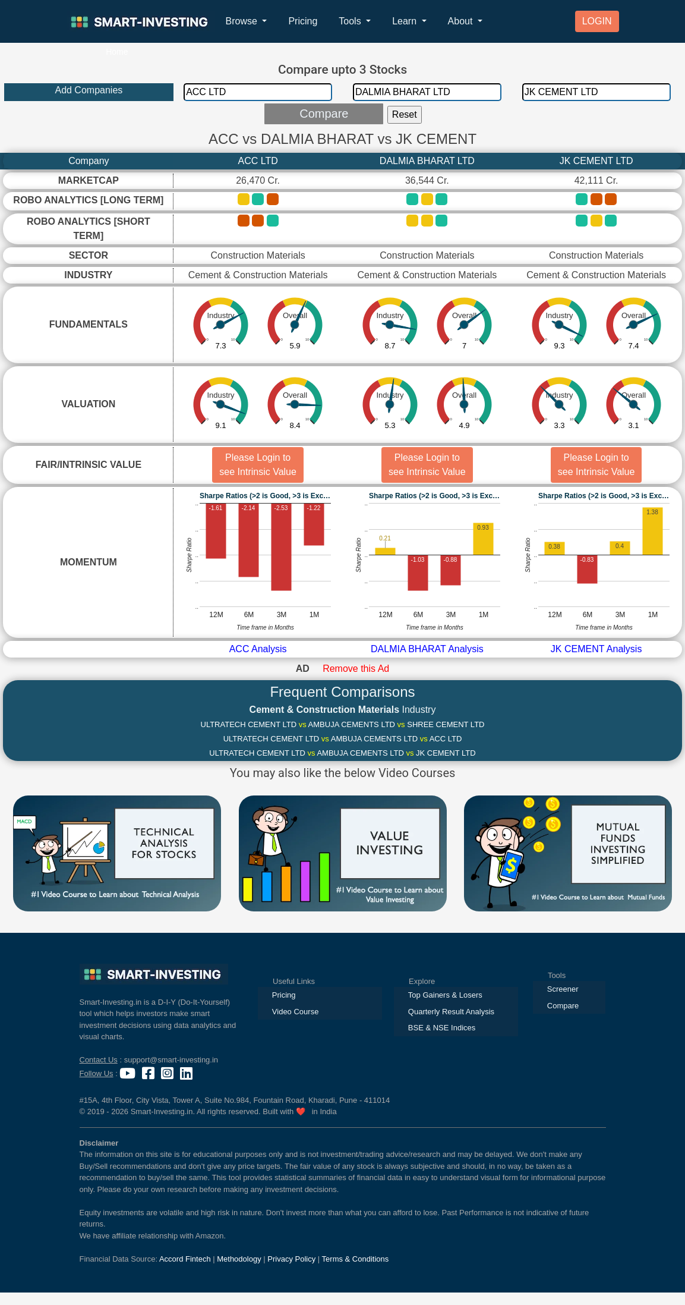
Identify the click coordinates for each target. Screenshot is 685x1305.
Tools (351, 21)
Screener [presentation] (563, 989)
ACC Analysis (258, 649)
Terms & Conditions (355, 1258)
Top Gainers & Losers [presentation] (445, 994)
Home (117, 51)
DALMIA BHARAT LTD (427, 161)
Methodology (239, 1258)
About (461, 21)
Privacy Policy (291, 1258)
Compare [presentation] (563, 1005)
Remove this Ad (356, 668)
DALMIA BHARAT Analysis (427, 649)
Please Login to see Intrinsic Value (257, 464)
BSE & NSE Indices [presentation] (441, 1027)
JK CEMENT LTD (596, 161)
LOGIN (597, 21)
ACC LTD (257, 161)
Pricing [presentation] (284, 994)
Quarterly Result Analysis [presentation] (451, 1011)
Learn (405, 21)
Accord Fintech (185, 1258)
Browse (243, 21)
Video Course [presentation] (295, 1011)
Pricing (302, 21)
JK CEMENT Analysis (596, 649)
